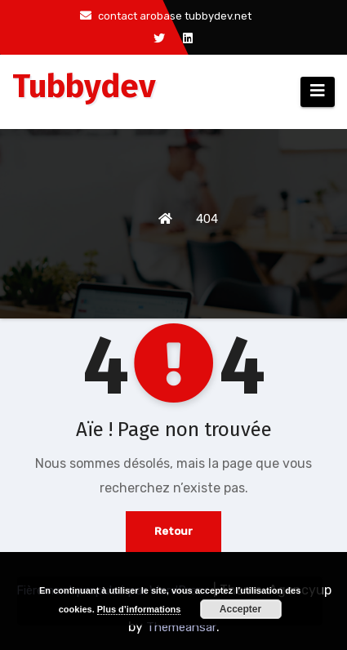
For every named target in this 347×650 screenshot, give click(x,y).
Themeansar (181, 627)
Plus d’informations (139, 609)
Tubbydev (84, 86)
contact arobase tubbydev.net (165, 16)
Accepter (240, 609)
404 (207, 218)
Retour (173, 531)
